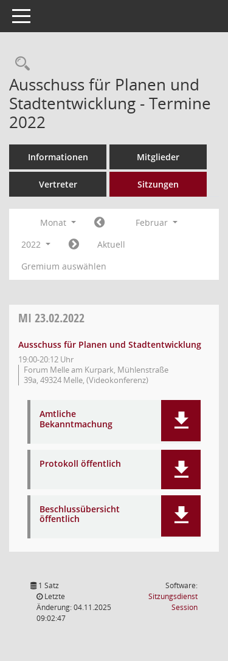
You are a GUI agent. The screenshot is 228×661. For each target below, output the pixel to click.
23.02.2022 (51, 318)
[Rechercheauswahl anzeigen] (19, 64)
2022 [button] (35, 244)
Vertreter (58, 184)
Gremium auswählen (63, 266)
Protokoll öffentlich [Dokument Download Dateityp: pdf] (80, 464)
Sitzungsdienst (173, 601)
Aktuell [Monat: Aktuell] (111, 244)
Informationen (58, 157)
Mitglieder (158, 157)
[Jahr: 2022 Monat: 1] (99, 223)
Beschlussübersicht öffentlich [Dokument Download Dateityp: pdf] (80, 514)
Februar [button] (157, 222)
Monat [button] (58, 222)
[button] (181, 420)
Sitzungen (158, 184)
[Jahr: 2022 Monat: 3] (74, 245)
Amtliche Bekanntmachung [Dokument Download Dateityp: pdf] (76, 419)
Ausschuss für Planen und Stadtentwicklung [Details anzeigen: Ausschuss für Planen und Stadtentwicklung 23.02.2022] (109, 344)
